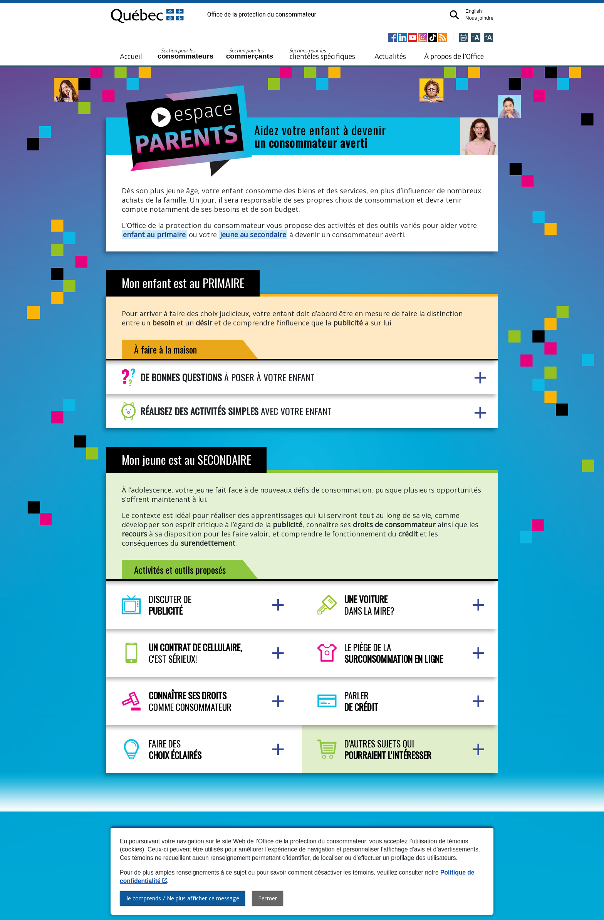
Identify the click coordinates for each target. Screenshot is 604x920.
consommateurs (186, 53)
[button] (454, 14)
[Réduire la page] (475, 38)
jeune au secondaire (253, 234)
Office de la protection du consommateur (261, 14)
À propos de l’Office (454, 56)
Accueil (131, 56)
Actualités (390, 56)
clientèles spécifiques (322, 54)
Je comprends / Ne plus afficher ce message (182, 898)
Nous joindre (479, 18)
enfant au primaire (154, 234)
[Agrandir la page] (488, 38)
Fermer (267, 898)
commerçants (249, 53)
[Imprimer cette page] (463, 38)
